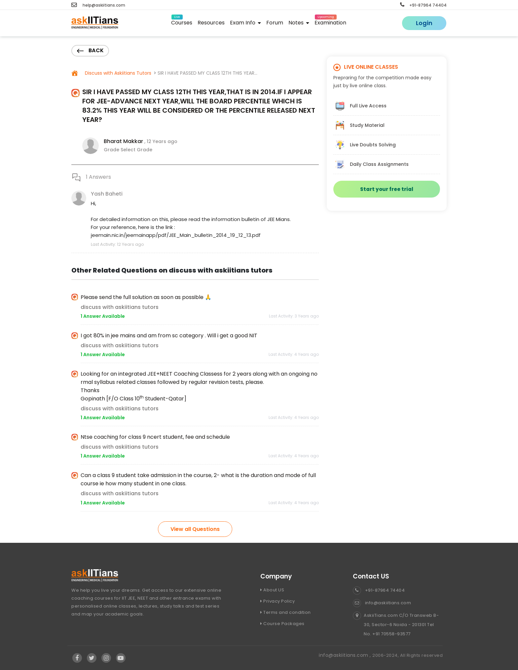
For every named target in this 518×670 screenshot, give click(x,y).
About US (272, 590)
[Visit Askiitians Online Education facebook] (77, 658)
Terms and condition (285, 612)
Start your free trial (386, 189)
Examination (330, 21)
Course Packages (282, 623)
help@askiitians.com (98, 5)
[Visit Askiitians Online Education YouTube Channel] (121, 658)
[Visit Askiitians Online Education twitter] (91, 658)
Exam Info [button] (245, 22)
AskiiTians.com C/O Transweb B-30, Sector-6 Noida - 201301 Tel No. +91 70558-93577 (396, 625)
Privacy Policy (277, 601)
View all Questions (195, 529)
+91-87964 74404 (423, 5)
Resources (211, 22)
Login (424, 23)
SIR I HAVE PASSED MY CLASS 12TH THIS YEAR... (207, 73)
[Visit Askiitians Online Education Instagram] (106, 658)
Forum (274, 22)
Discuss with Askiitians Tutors (117, 73)
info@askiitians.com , (345, 655)
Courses (181, 21)
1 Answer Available (103, 316)
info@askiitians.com (382, 603)
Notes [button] (298, 22)
